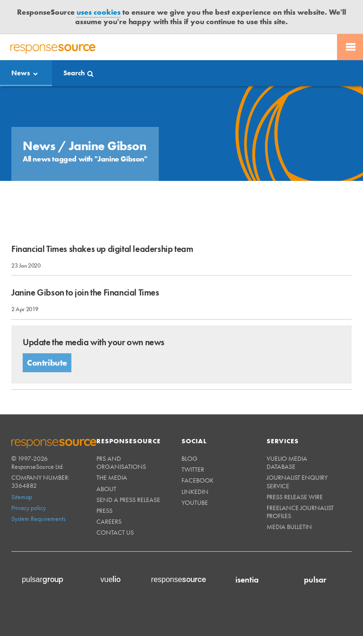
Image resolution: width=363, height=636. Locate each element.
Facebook (198, 480)
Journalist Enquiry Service (297, 481)
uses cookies (99, 12)
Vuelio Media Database (287, 462)
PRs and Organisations (121, 462)
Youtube (195, 502)
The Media (111, 477)
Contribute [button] (47, 362)
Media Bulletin (289, 526)
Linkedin (195, 491)
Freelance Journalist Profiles (300, 511)
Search (74, 73)
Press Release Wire (295, 497)
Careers (108, 521)
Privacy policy (28, 507)
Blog (190, 458)
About (106, 488)
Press (104, 510)
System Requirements (38, 518)
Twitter (193, 469)
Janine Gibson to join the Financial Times (85, 292)
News (20, 73)
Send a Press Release (128, 499)
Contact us (115, 532)
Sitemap (21, 497)
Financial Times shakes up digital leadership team (102, 249)
